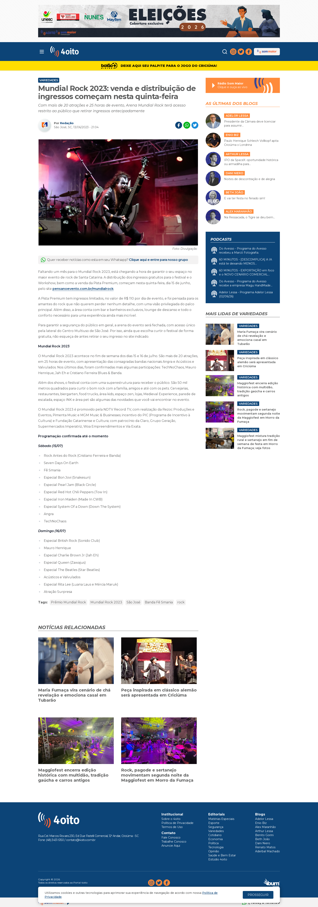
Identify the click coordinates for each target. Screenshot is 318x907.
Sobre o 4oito (170, 819)
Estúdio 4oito (217, 859)
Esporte (213, 823)
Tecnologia (215, 847)
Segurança (215, 827)
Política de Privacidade (177, 823)
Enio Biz (261, 823)
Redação (67, 123)
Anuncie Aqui (170, 845)
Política (213, 843)
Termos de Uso (172, 827)
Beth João (262, 839)
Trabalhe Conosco (173, 841)
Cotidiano (215, 835)
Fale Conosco (170, 837)
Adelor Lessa (264, 819)
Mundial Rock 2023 (106, 602)
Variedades (48, 80)
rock (181, 602)
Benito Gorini (264, 835)
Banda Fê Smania (159, 602)
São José (133, 602)
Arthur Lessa (264, 831)
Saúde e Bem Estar (222, 855)
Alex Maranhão (265, 827)
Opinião (213, 851)
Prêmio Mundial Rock (68, 602)
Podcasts (221, 239)
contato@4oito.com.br (80, 840)
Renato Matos (265, 847)
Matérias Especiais (221, 819)
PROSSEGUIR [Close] (258, 895)
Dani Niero (262, 843)
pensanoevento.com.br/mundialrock (83, 289)
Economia (215, 839)
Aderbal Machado (267, 851)
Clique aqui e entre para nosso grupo (158, 260)
